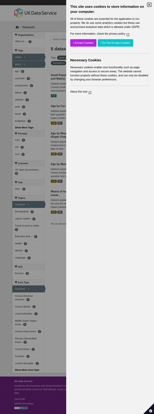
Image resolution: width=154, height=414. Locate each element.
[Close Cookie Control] (149, 5)
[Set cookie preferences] (148, 408)
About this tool (80, 91)
